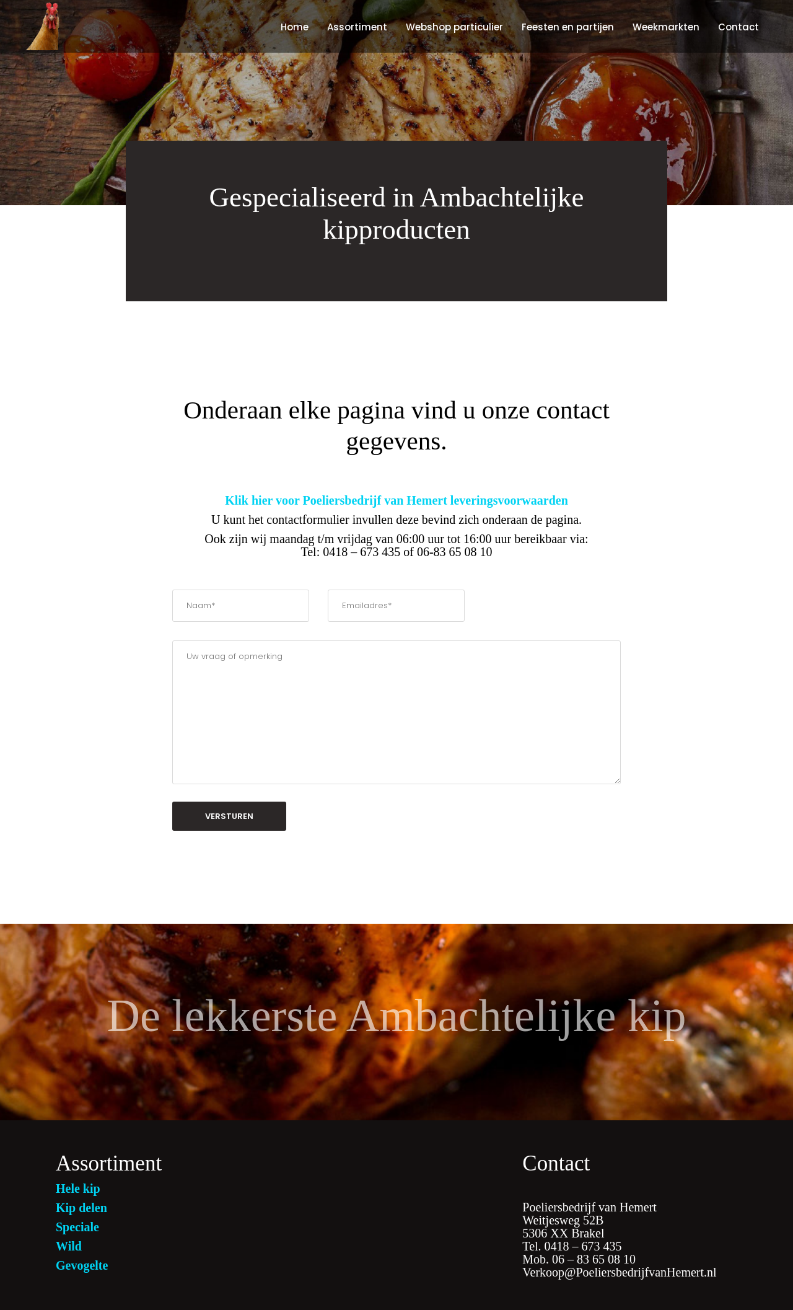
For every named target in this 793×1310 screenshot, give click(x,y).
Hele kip (78, 1188)
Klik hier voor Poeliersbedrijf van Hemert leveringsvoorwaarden (396, 500)
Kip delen (81, 1208)
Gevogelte (82, 1265)
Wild (69, 1246)
